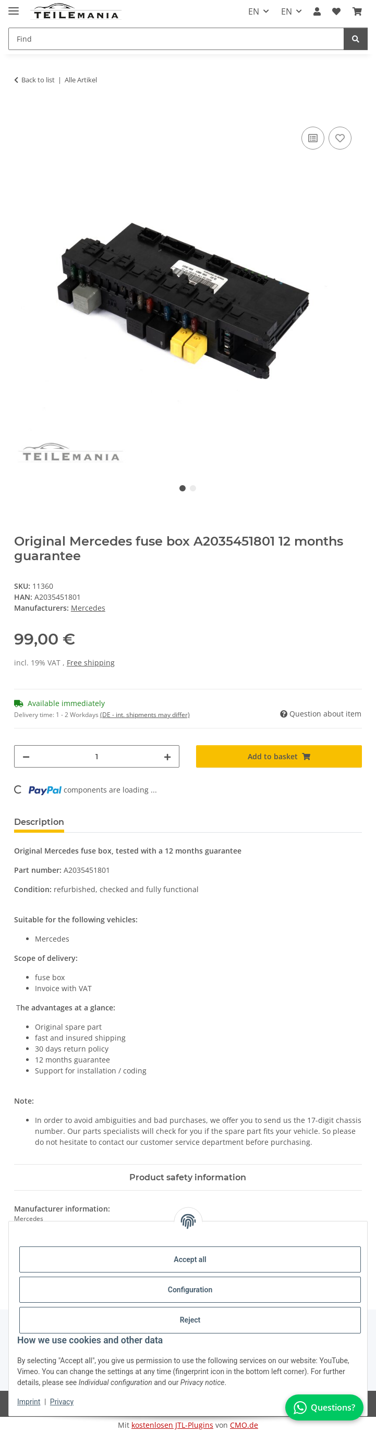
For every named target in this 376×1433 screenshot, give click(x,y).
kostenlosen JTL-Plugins (172, 1425)
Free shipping (91, 663)
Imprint (28, 1402)
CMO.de (244, 1425)
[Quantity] (97, 756)
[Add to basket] (22, 112)
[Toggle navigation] (13, 6)
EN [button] (253, 11)
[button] (317, 11)
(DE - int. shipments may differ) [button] (145, 714)
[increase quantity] (167, 756)
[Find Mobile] (176, 39)
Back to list (38, 79)
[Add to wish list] (340, 138)
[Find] (356, 39)
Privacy (62, 1402)
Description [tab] (39, 822)
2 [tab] (193, 488)
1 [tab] (182, 488)
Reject (190, 1320)
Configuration (190, 1290)
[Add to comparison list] (312, 138)
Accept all (190, 1259)
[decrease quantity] (26, 756)
